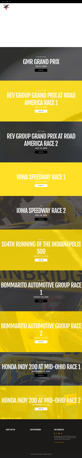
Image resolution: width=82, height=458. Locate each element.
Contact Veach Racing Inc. (59, 442)
